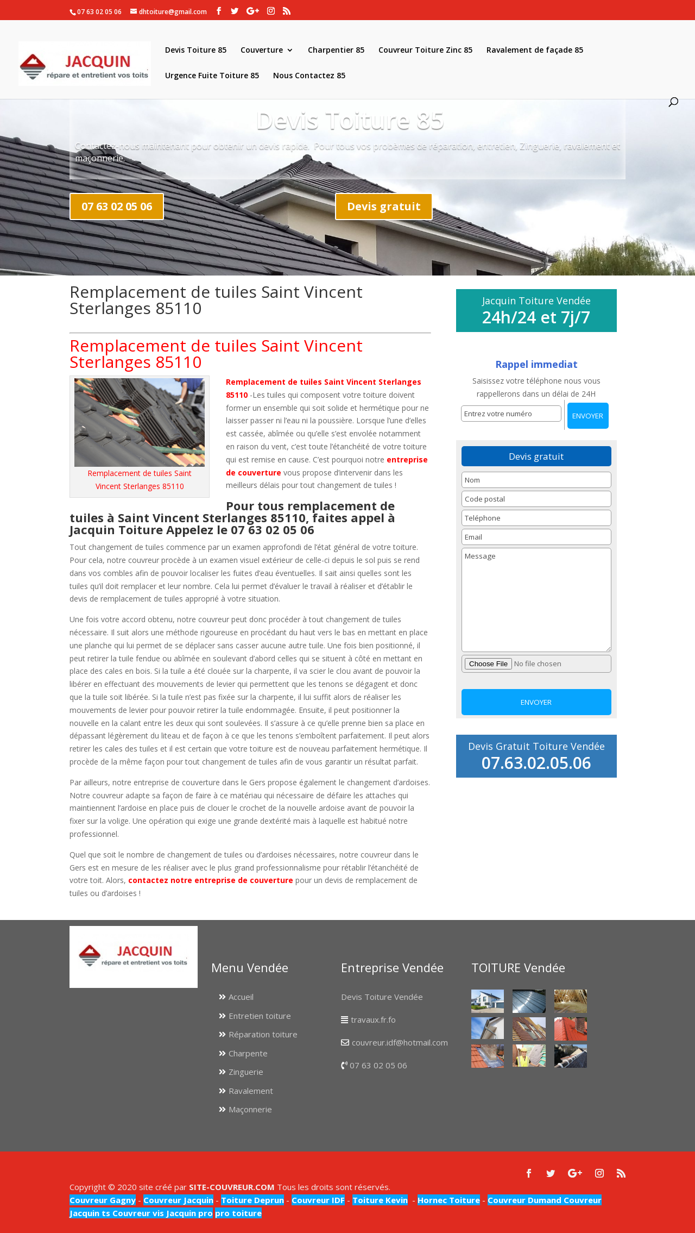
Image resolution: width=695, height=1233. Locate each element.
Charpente (248, 1053)
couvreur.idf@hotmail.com (400, 1042)
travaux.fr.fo (373, 1019)
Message (536, 600)
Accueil (241, 996)
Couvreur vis (137, 1212)
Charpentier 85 (336, 50)
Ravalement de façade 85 (534, 50)
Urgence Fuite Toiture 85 (212, 76)
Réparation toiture (263, 1034)
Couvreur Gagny (103, 1199)
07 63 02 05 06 (116, 206)
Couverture (262, 50)
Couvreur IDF (318, 1199)
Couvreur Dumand (524, 1199)
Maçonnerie (250, 1109)
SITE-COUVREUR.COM (232, 1186)
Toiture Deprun (252, 1199)
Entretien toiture (260, 1015)
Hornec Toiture (449, 1199)
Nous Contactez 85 (309, 76)
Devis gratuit (384, 206)
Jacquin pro (188, 1212)
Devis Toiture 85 (195, 50)
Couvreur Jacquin (178, 1199)
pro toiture (238, 1212)
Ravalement (251, 1090)
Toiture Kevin (380, 1199)
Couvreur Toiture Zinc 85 (425, 50)
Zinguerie (246, 1071)
